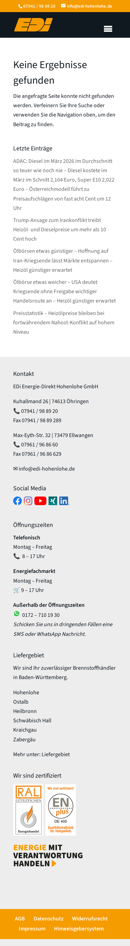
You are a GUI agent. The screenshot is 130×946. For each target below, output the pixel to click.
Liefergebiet (56, 754)
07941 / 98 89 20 (39, 6)
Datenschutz (48, 918)
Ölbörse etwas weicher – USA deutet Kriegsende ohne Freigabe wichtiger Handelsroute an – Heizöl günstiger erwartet (64, 291)
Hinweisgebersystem (79, 929)
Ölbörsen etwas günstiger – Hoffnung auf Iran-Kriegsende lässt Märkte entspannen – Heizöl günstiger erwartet (63, 260)
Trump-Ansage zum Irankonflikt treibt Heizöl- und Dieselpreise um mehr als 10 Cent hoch (59, 229)
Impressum (32, 929)
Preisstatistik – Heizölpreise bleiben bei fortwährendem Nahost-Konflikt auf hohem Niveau (63, 322)
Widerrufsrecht (90, 918)
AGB (20, 918)
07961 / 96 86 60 (39, 444)
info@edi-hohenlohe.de (47, 469)
